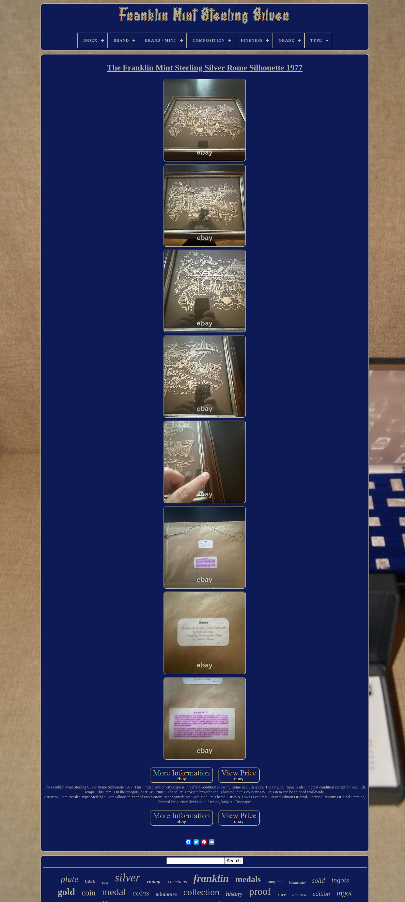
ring (105, 882)
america (299, 894)
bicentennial (297, 882)
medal (114, 891)
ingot (344, 893)
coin (89, 892)
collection (201, 892)
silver (127, 877)
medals (248, 879)
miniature (166, 894)
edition (321, 893)
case (90, 880)
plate (69, 879)
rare (281, 894)
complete (274, 881)
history (234, 894)
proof (260, 891)
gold (66, 892)
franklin (211, 878)
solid (318, 880)
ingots (340, 880)
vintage (154, 881)
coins (140, 893)
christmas (177, 881)
